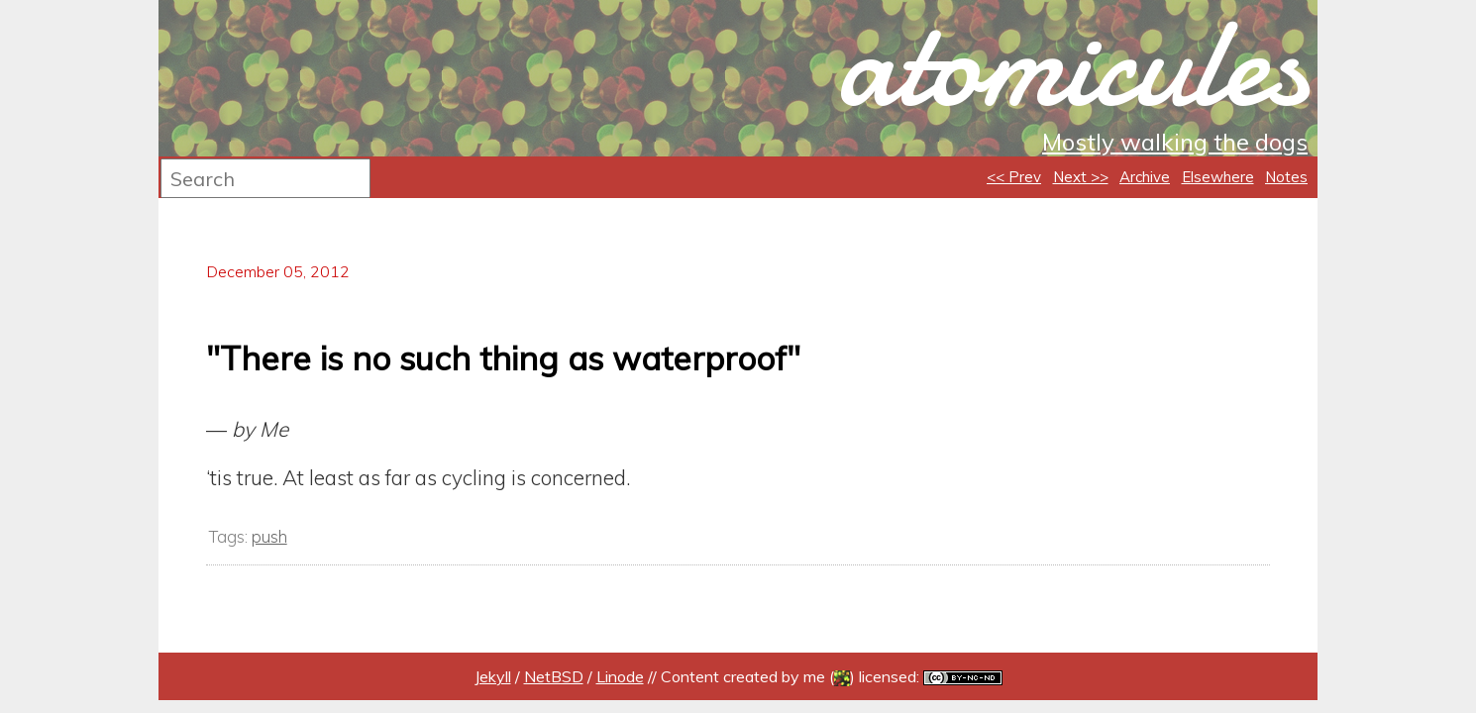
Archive (1144, 176)
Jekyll (492, 676)
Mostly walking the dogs (1175, 141)
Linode (620, 676)
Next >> (1080, 176)
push (269, 536)
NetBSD (553, 676)
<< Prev (1014, 176)
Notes (1286, 176)
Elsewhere (1218, 176)
